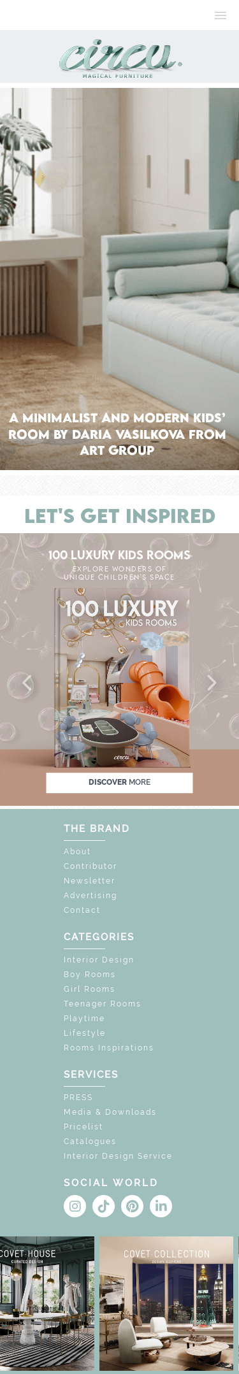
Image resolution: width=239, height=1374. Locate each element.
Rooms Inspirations (109, 1047)
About (77, 851)
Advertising (90, 895)
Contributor (90, 866)
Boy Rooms (90, 974)
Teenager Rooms (102, 1003)
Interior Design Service (118, 1156)
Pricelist (83, 1126)
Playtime (84, 1018)
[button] (28, 683)
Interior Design (99, 959)
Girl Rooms (89, 989)
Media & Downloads (110, 1112)
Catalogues (90, 1141)
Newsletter (89, 881)
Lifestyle (85, 1033)
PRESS (78, 1097)
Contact (82, 910)
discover (119, 782)
